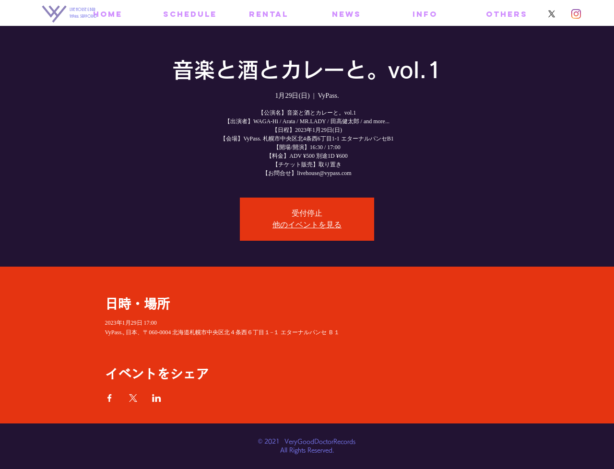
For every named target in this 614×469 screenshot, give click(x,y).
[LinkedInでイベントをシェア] (156, 398)
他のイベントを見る (307, 225)
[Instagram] (576, 14)
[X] (551, 14)
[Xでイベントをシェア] (133, 398)
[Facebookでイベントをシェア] (109, 398)
